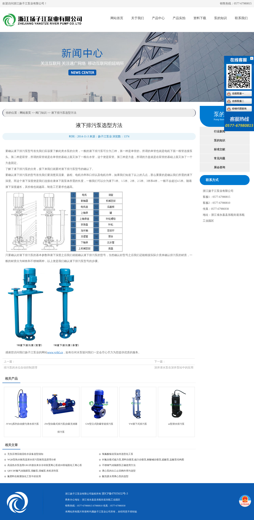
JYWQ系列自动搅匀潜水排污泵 (22, 423)
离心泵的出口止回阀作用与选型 (119, 470)
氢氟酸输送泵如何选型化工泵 (117, 454)
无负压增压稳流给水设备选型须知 (25, 454)
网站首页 (116, 18)
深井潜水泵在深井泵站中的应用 (173, 367)
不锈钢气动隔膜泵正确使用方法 (119, 465)
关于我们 (137, 18)
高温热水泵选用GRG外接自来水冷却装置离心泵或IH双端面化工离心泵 (44, 465)
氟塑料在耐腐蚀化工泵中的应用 (24, 476)
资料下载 (199, 18)
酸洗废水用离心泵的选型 (115, 476)
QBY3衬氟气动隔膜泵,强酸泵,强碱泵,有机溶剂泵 (32, 470)
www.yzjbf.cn (55, 352)
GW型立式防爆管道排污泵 (99, 423)
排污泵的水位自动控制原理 (20, 367)
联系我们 (241, 18)
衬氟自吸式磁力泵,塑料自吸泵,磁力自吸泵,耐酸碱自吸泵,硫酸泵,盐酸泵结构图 (143, 459)
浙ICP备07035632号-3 (115, 493)
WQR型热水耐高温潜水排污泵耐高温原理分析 (31, 459)
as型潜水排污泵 (176, 423)
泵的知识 (220, 18)
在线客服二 (238, 101)
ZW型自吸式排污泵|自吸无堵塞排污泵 (60, 425)
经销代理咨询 (239, 108)
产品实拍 (179, 18)
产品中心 (158, 18)
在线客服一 (238, 93)
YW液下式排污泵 (138, 423)
